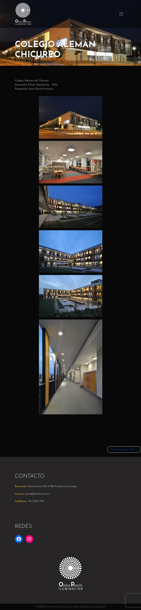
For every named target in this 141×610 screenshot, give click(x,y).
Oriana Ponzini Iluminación (58, 607)
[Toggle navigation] (121, 13)
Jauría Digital (98, 607)
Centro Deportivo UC (122, 449)
